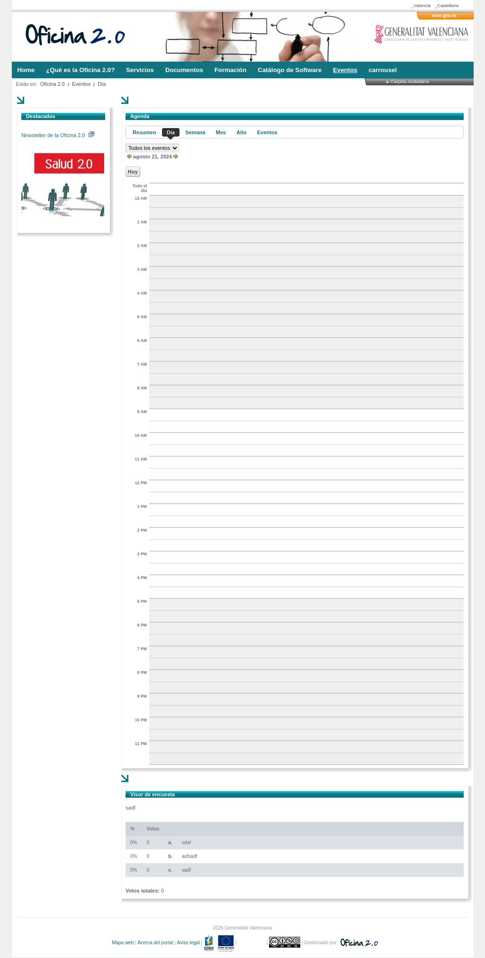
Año (241, 132)
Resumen (144, 132)
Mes (221, 132)
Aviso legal (188, 942)
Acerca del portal (155, 942)
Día (102, 84)
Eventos (81, 84)
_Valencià (421, 5)
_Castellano (447, 5)
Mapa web (123, 942)
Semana (195, 132)
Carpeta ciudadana (409, 81)
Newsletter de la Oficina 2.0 (57, 135)
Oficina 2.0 (52, 84)
